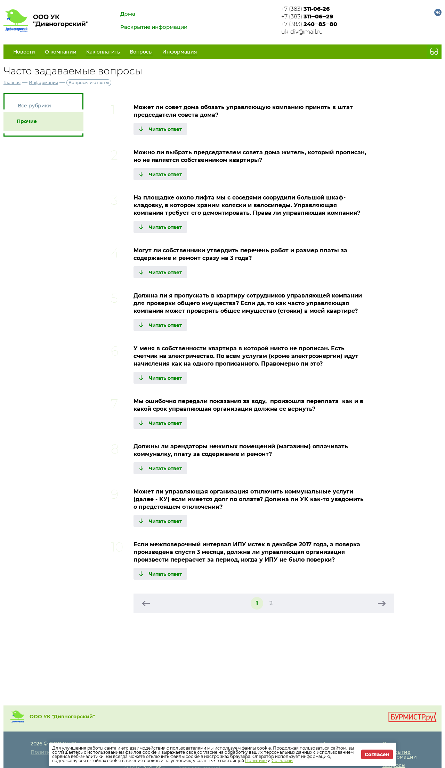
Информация (43, 82)
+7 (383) (305, 9)
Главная (12, 82)
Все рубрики (34, 106)
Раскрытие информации (153, 27)
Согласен (377, 754)
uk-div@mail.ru (302, 31)
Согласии (282, 760)
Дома (127, 13)
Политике (256, 760)
